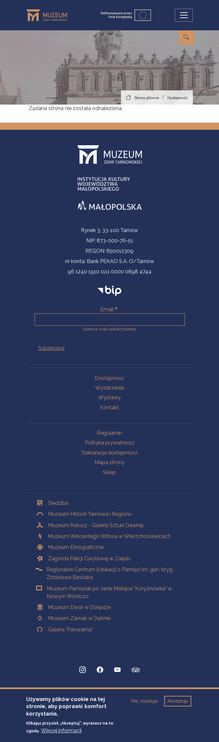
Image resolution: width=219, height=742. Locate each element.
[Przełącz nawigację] (184, 15)
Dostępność (177, 98)
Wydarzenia (109, 388)
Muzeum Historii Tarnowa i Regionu (90, 514)
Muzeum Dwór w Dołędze (79, 607)
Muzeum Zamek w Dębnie (79, 618)
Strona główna (146, 98)
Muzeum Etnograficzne (76, 547)
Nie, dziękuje (144, 701)
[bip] (109, 291)
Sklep (109, 472)
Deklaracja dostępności (109, 453)
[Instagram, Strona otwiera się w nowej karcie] (83, 670)
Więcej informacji (61, 730)
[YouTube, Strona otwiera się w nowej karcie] (117, 670)
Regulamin (109, 433)
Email (107, 309)
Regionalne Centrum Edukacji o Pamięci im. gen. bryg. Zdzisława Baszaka (109, 573)
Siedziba (58, 503)
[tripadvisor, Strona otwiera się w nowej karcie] (136, 670)
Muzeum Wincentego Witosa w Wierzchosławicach (109, 536)
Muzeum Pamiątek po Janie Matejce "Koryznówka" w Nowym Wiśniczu (109, 592)
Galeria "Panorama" (70, 629)
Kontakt (109, 407)
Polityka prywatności (109, 443)
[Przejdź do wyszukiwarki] (186, 37)
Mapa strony (109, 462)
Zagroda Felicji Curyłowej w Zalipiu (89, 558)
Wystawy (109, 397)
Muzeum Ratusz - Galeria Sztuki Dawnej (95, 525)
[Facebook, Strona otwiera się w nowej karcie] (100, 670)
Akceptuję (177, 701)
